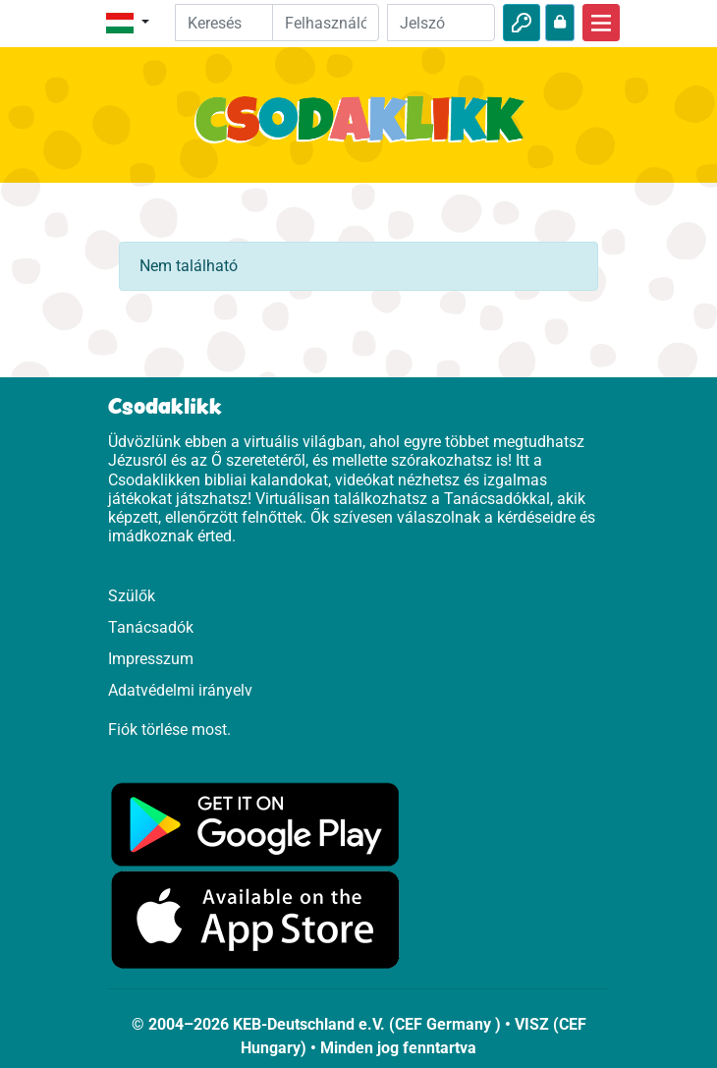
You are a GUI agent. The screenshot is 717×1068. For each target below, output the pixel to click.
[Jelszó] (441, 22)
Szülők (131, 596)
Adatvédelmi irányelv (180, 690)
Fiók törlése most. (169, 729)
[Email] (326, 22)
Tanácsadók (150, 627)
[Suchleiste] (238, 22)
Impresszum (150, 658)
